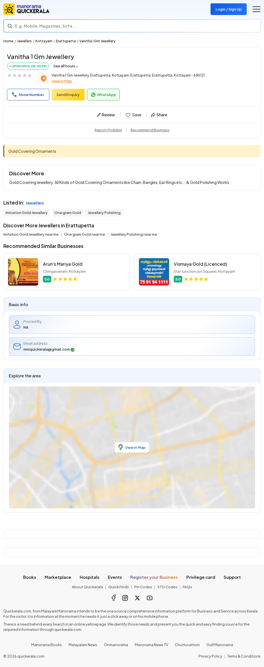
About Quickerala (87, 587)
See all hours (64, 66)
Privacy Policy (210, 656)
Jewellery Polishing (104, 212)
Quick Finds (118, 587)
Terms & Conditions (244, 656)
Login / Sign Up (229, 9)
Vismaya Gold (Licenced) (200, 264)
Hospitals (89, 577)
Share (159, 114)
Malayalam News (83, 645)
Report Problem (108, 130)
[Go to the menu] (256, 9)
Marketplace (58, 577)
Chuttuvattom (187, 645)
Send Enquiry (68, 94)
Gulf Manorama (219, 645)
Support (232, 577)
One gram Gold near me (85, 234)
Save (133, 115)
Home (8, 41)
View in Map (62, 81)
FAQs (187, 587)
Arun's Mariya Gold (62, 264)
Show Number (28, 94)
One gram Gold (67, 212)
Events (115, 577)
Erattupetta (66, 41)
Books (29, 577)
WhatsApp (103, 95)
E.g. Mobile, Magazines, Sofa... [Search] (45, 25)
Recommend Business (150, 130)
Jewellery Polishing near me (134, 234)
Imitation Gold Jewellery (27, 212)
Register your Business (154, 577)
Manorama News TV (151, 645)
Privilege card (200, 577)
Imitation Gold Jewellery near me (31, 234)
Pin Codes (143, 587)
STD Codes (167, 587)
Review (106, 114)
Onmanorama (116, 645)
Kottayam (43, 41)
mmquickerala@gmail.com (49, 349)
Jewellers (24, 41)
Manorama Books (46, 645)
